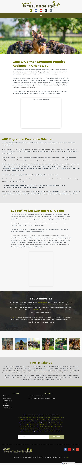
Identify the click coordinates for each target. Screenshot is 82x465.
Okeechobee (41, 433)
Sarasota (56, 417)
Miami (21, 417)
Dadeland (46, 424)
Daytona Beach (45, 428)
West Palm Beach (43, 419)
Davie (59, 419)
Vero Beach (28, 428)
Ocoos (67, 459)
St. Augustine (28, 430)
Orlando (50, 417)
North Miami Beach (56, 424)
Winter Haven (51, 426)
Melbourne (43, 426)
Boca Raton (53, 419)
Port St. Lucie (32, 422)
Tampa (36, 417)
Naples (25, 422)
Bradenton (23, 426)
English (65, 464)
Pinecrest (40, 422)
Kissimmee (36, 426)
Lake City (51, 430)
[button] (41, 15)
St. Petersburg (43, 417)
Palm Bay (59, 426)
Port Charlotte (38, 424)
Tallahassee (26, 419)
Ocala (45, 422)
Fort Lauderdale (29, 417)
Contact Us (35, 310)
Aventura (22, 424)
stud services (42, 302)
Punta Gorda (51, 422)
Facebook (49, 305)
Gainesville (45, 430)
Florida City (34, 419)
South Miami (30, 424)
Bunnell (53, 428)
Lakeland (29, 426)
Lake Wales (58, 430)
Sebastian (21, 428)
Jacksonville (59, 422)
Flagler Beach (37, 430)
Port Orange (36, 428)
